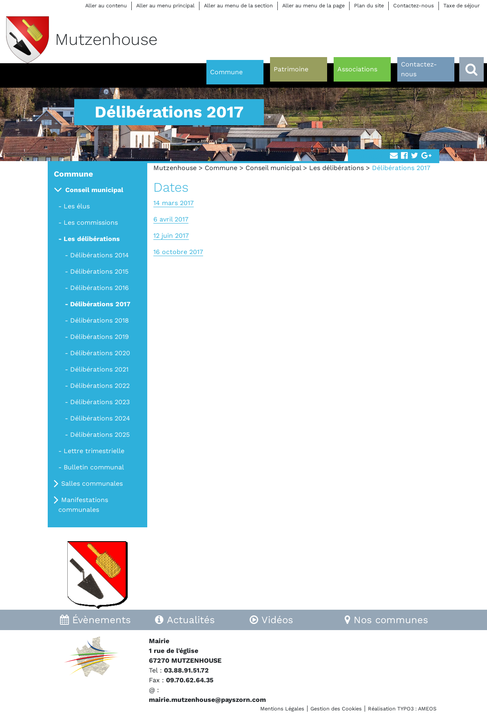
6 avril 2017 (170, 219)
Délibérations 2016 (99, 288)
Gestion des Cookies (336, 709)
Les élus (77, 206)
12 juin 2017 (171, 235)
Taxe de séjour (461, 5)
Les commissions (91, 222)
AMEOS (427, 709)
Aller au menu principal (165, 5)
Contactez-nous (413, 5)
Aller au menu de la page (313, 5)
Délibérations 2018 (99, 320)
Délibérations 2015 (99, 271)
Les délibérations (336, 168)
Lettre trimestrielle (94, 451)
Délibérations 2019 (99, 337)
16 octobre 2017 (178, 252)
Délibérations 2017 (100, 304)
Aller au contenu (106, 5)
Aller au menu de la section (238, 5)
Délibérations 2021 (99, 369)
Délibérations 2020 (100, 353)
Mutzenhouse (175, 168)
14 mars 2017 (173, 203)
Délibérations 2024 (100, 418)
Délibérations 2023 (100, 402)
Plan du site (369, 5)
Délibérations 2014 (99, 255)
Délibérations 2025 (100, 434)
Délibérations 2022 (100, 385)
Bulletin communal (94, 467)
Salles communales (92, 483)
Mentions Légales (282, 709)
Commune (221, 168)
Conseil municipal (273, 168)
